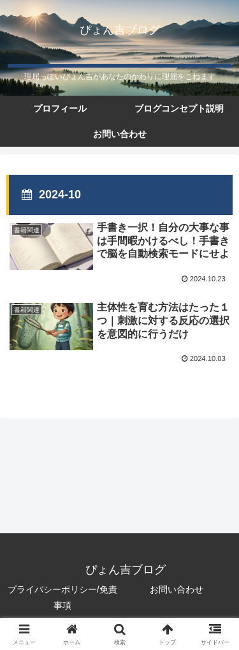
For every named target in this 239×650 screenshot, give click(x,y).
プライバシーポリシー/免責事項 (62, 597)
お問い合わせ (176, 589)
